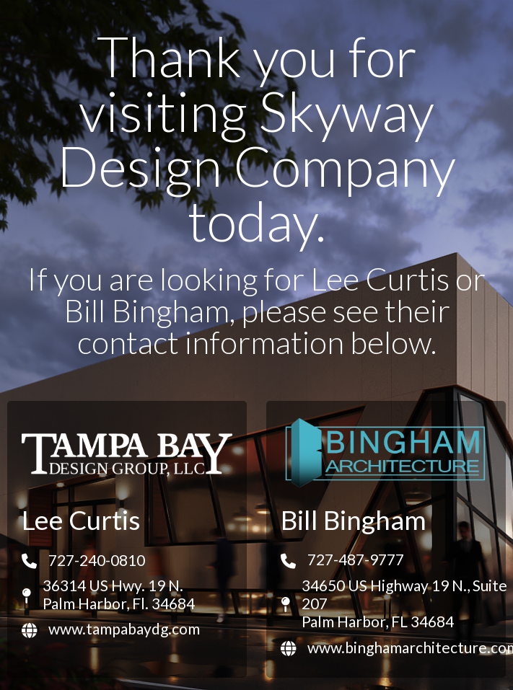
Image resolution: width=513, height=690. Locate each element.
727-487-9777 (355, 559)
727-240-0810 (96, 560)
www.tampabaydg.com (124, 628)
